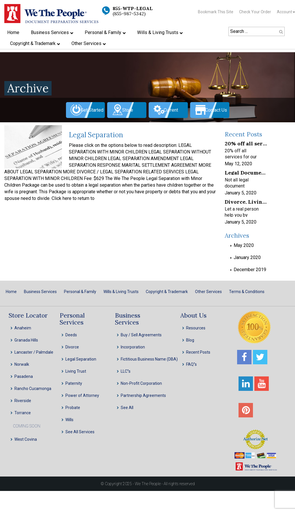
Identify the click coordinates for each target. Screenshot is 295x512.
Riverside (22, 400)
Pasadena (23, 376)
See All (127, 407)
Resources (195, 328)
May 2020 (244, 245)
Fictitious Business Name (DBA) (149, 359)
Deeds (71, 335)
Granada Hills (26, 340)
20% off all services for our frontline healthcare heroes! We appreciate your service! (246, 143)
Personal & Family (80, 291)
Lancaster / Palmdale (33, 352)
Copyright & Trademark (167, 291)
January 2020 (247, 257)
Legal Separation (96, 134)
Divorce (72, 347)
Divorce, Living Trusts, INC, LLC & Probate (246, 201)
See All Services (79, 432)
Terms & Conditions (246, 291)
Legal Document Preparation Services (246, 172)
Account (284, 12)
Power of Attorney (82, 395)
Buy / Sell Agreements (141, 335)
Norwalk (21, 364)
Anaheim (22, 328)
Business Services (40, 291)
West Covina (25, 439)
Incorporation (133, 347)
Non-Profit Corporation (141, 383)
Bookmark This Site (215, 12)
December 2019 (250, 269)
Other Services (208, 291)
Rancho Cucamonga (32, 388)
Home (11, 291)
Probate (72, 407)
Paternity (73, 383)
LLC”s (126, 371)
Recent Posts (198, 352)
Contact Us (216, 110)
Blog (190, 340)
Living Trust (75, 371)
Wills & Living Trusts (121, 291)
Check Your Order (255, 12)
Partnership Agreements (143, 395)
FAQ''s (191, 364)
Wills (69, 419)
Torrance (22, 412)
